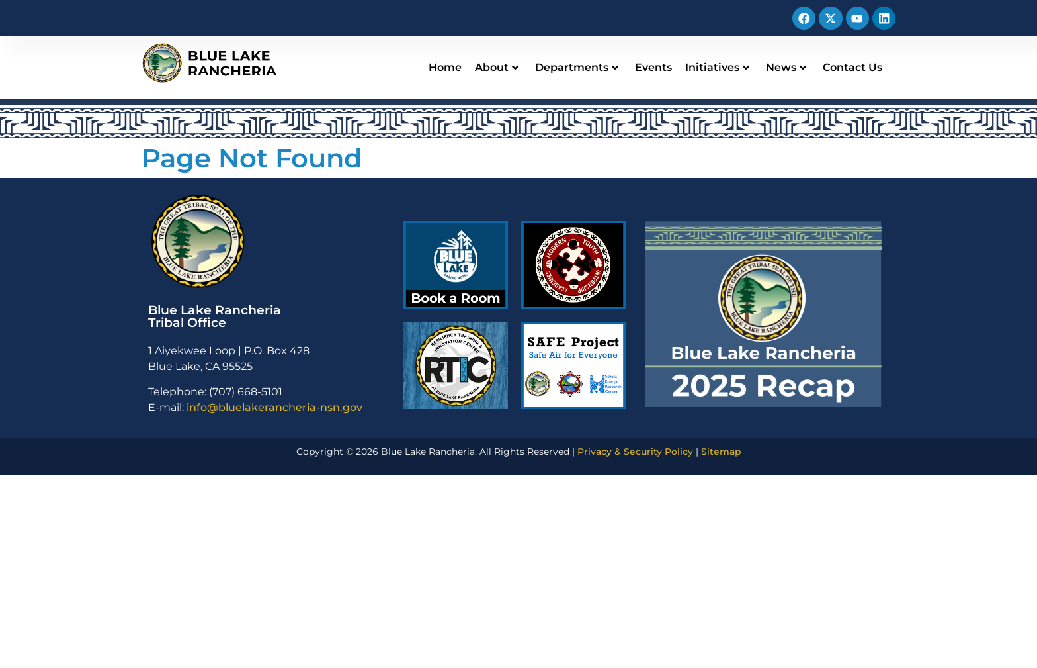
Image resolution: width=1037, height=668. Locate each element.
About (496, 67)
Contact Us (852, 67)
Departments (576, 67)
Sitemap (721, 451)
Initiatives (717, 67)
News (786, 67)
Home (445, 67)
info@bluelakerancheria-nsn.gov (274, 407)
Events (653, 67)
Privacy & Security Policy (635, 451)
